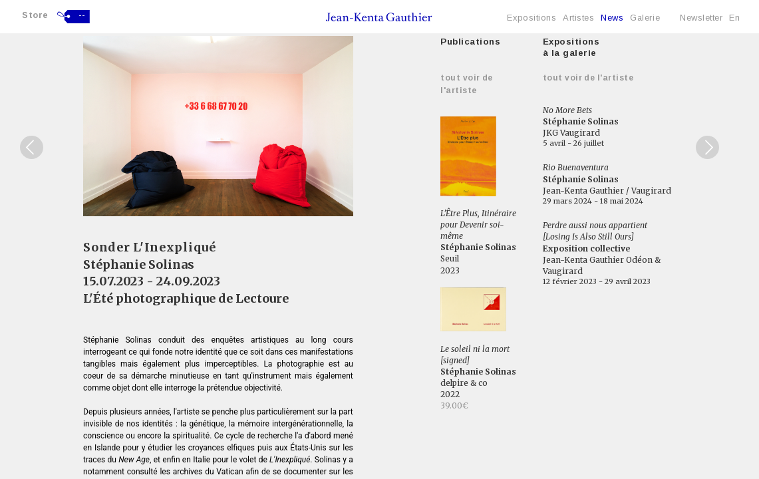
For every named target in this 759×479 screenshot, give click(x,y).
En (734, 18)
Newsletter (701, 18)
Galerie (645, 18)
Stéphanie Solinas (138, 264)
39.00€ (454, 405)
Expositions (531, 18)
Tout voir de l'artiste (588, 77)
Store (35, 15)
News (612, 18)
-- (82, 15)
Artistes (578, 18)
